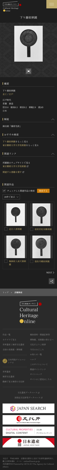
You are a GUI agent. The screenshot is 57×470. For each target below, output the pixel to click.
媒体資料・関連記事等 (40, 334)
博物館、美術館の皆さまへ (42, 339)
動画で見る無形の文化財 (13, 381)
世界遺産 (6, 371)
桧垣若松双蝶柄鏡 (43, 229)
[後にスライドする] (50, 273)
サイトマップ (36, 374)
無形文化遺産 (8, 376)
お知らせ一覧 (36, 354)
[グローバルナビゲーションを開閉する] (51, 4)
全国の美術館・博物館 (12, 349)
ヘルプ (33, 359)
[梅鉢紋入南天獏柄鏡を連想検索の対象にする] (5, 261)
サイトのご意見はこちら (41, 379)
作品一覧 (6, 334)
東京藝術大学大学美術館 (14, 145)
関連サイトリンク (38, 369)
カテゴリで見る (9, 339)
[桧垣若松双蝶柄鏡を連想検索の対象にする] (31, 229)
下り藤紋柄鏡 (9, 141)
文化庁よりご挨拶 (38, 344)
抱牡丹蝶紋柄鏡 (42, 261)
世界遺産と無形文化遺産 (13, 344)
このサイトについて (39, 364)
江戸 (11, 94)
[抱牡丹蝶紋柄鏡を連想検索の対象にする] (31, 261)
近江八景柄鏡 (15, 229)
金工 (5, 94)
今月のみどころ (37, 349)
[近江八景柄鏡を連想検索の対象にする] (5, 229)
